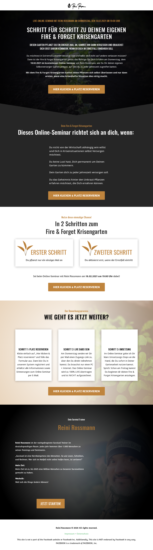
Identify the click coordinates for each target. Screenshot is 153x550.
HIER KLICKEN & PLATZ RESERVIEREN (76, 89)
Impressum (70, 533)
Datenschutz (82, 533)
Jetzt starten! (50, 503)
